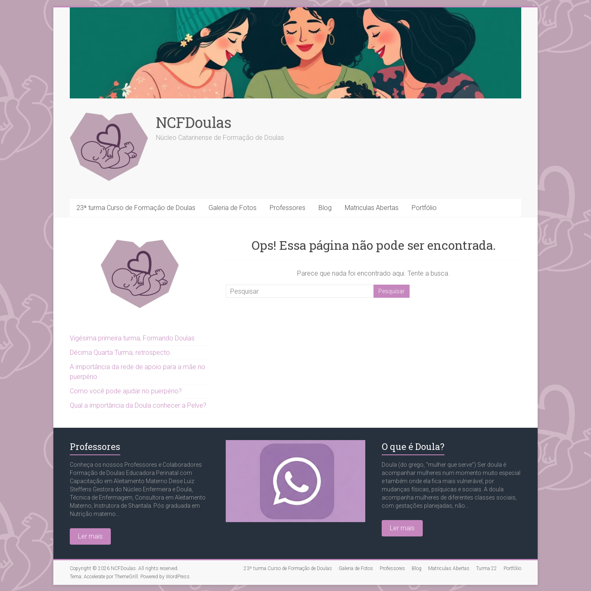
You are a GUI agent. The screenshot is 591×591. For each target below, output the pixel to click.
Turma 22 (486, 568)
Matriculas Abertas (372, 208)
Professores (287, 208)
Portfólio (424, 208)
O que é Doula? (413, 446)
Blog (325, 208)
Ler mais (90, 536)
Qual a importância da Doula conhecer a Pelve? (138, 405)
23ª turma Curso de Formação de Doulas (135, 208)
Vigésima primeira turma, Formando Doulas (132, 338)
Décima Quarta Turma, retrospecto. (121, 352)
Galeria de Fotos (232, 208)
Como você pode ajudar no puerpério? (126, 391)
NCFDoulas (193, 122)
